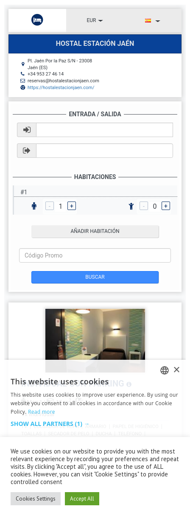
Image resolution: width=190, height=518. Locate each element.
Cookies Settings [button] (36, 498)
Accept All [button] (82, 498)
